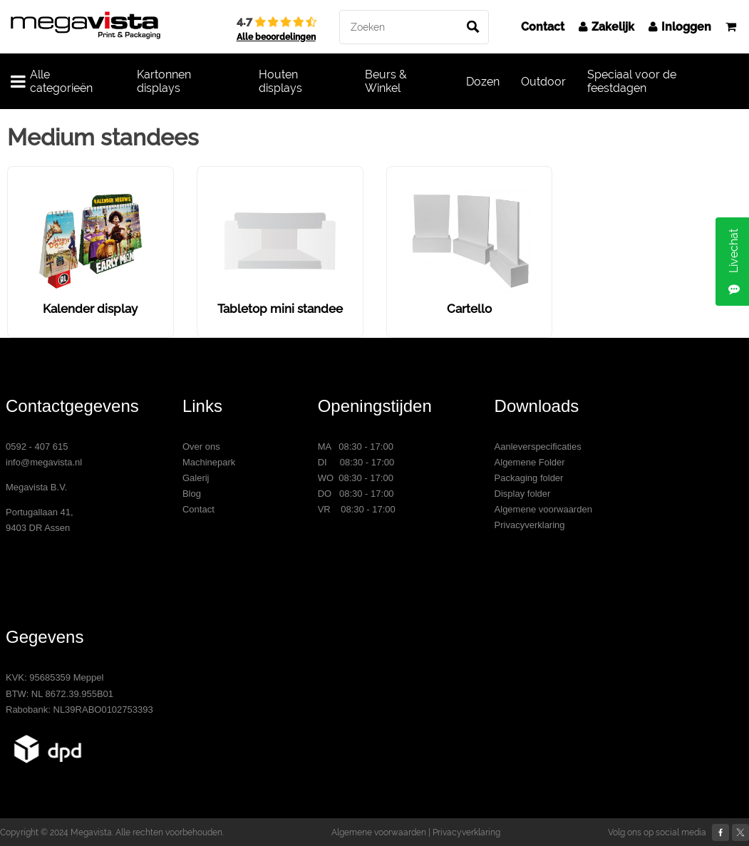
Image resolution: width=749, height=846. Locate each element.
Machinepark (208, 462)
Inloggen (680, 26)
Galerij (196, 478)
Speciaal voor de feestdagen (631, 81)
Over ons (201, 446)
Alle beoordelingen (276, 37)
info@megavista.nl (44, 462)
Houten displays (280, 81)
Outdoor (543, 81)
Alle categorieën (52, 81)
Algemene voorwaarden (543, 509)
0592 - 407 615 (37, 446)
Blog (191, 493)
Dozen (483, 81)
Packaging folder (529, 478)
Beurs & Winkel (386, 81)
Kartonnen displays (164, 81)
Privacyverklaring (530, 525)
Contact (542, 26)
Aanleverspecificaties (538, 446)
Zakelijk (606, 26)
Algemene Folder (530, 462)
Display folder (523, 493)
